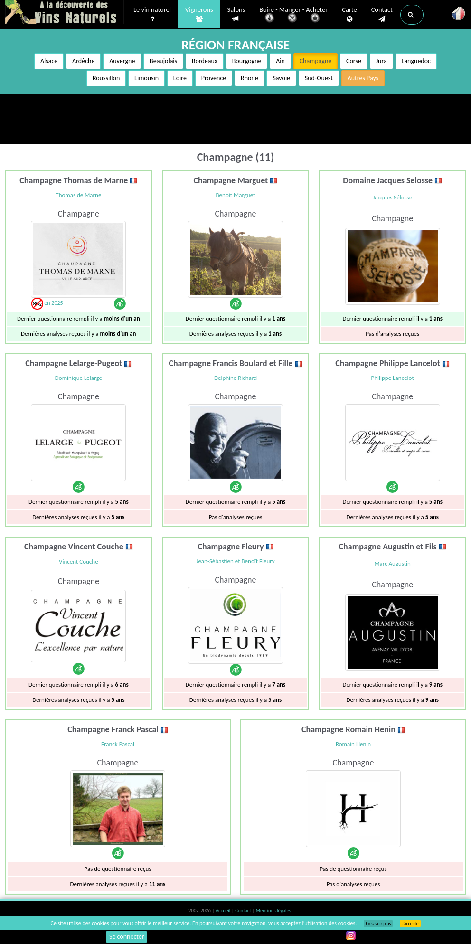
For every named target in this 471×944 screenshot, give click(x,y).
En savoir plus (378, 923)
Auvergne (122, 61)
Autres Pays (363, 78)
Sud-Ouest (319, 78)
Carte (349, 14)
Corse (353, 61)
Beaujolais (163, 61)
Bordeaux (204, 61)
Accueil (224, 910)
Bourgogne (247, 61)
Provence (213, 78)
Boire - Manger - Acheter (293, 15)
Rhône (249, 78)
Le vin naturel (152, 14)
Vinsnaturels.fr (64, 13)
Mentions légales (273, 910)
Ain (280, 61)
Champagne (316, 61)
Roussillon (106, 78)
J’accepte (410, 923)
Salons (236, 14)
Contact (382, 14)
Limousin (146, 78)
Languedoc (416, 61)
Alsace (48, 61)
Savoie (281, 78)
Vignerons (199, 14)
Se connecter (126, 937)
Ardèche (83, 61)
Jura (381, 61)
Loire (180, 78)
